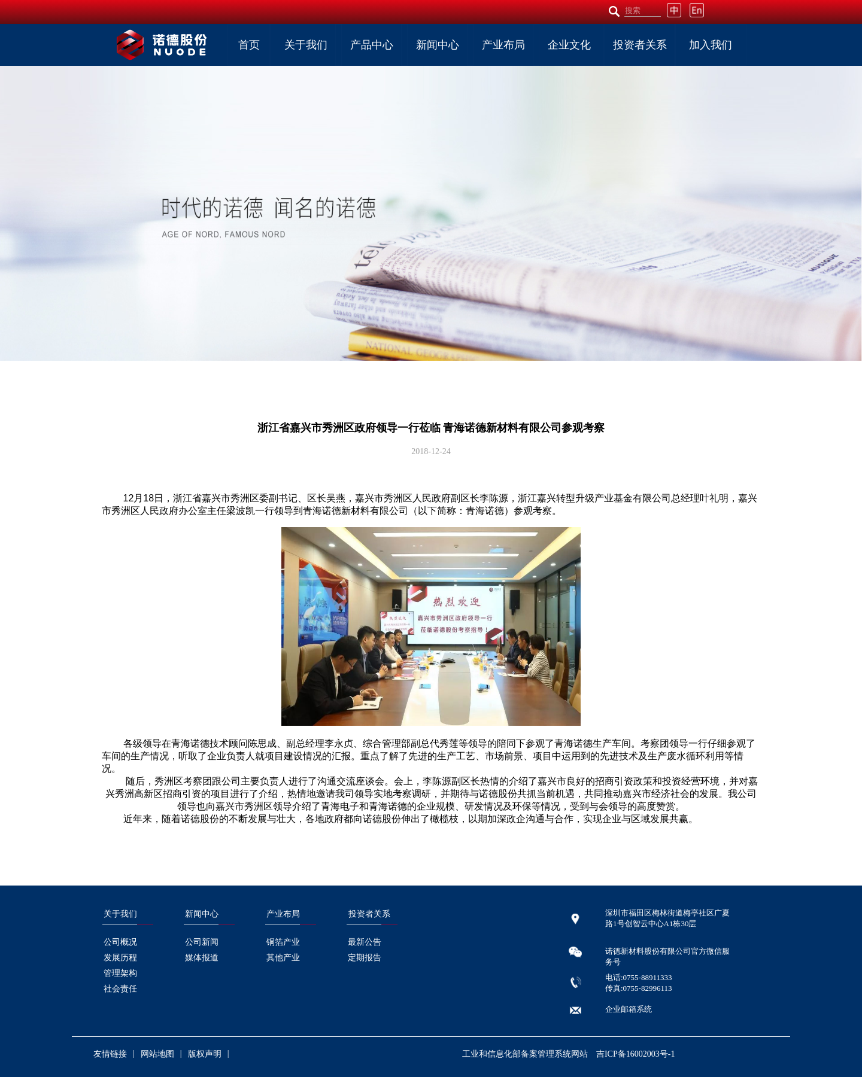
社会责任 (120, 988)
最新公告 (364, 942)
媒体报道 (201, 957)
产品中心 (371, 45)
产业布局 (503, 45)
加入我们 (710, 45)
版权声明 (204, 1053)
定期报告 (364, 957)
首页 (249, 45)
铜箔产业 (283, 942)
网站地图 (157, 1053)
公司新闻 (201, 942)
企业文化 (569, 45)
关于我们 (305, 45)
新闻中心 (437, 45)
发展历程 (120, 957)
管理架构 (120, 973)
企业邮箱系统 (628, 1009)
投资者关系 (640, 45)
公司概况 (120, 942)
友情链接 (110, 1053)
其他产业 (283, 957)
